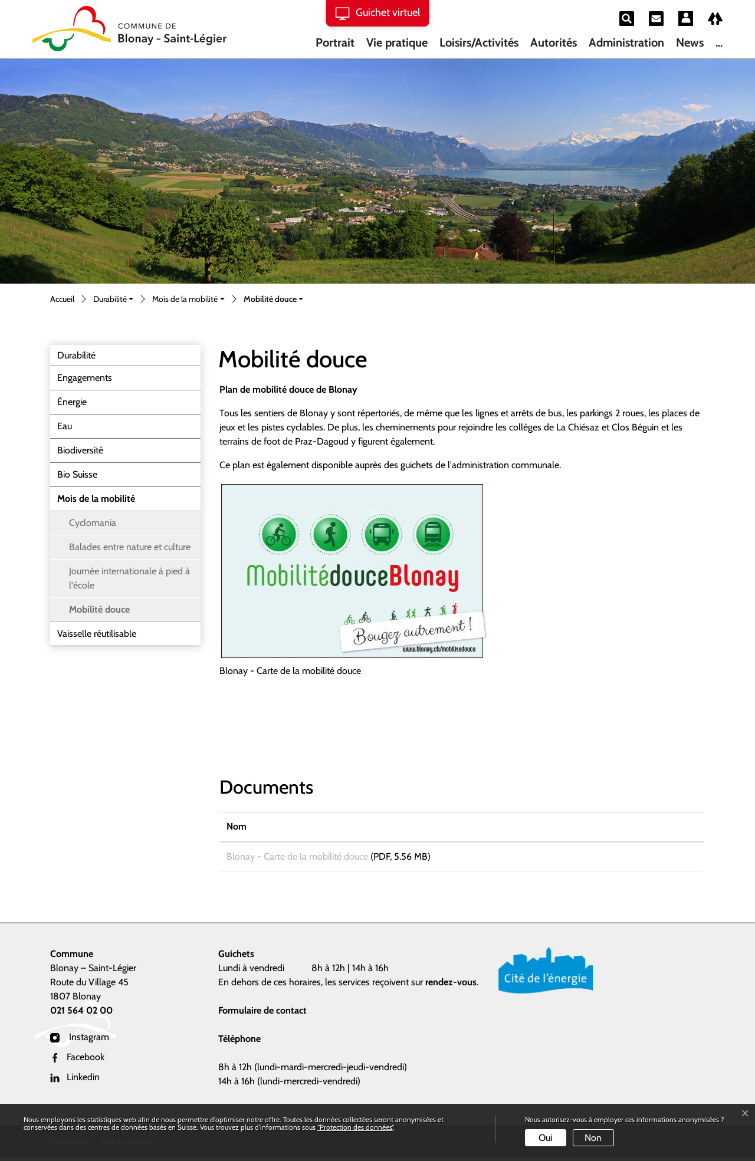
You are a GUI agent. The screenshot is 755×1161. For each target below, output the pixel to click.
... (719, 42)
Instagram (79, 1041)
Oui (545, 1137)
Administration (626, 42)
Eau (64, 426)
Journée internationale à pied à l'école (129, 578)
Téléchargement (639, 858)
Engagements (84, 377)
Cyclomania (92, 522)
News (690, 42)
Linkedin (75, 1081)
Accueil (62, 299)
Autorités (553, 42)
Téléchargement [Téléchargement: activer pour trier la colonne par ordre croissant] (612, 826)
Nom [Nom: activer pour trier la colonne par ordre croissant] (236, 826)
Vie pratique (397, 42)
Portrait (335, 42)
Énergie (72, 401)
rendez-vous (451, 986)
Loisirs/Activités (478, 42)
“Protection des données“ (355, 1127)
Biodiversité (80, 450)
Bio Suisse (77, 474)
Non (593, 1137)
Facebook (77, 1061)
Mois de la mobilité (96, 498)
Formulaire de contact (262, 1014)
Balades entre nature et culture (130, 546)
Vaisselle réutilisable (96, 633)
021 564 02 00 (81, 1014)
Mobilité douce (99, 612)
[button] (113, 300)
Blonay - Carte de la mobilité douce (297, 856)
